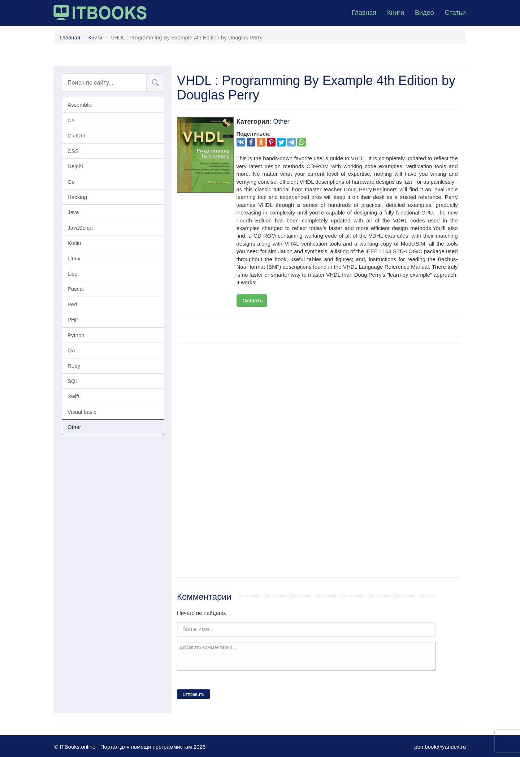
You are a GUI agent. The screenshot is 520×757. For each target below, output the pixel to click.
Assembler (80, 105)
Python (76, 335)
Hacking (77, 197)
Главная (363, 12)
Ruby (74, 366)
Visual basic (82, 412)
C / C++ (77, 135)
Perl (72, 304)
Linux (74, 258)
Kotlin (74, 243)
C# (71, 120)
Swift (73, 396)
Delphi (75, 166)
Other (74, 427)
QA (71, 350)
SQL (73, 381)
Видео (424, 12)
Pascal (76, 289)
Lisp (73, 274)
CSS (73, 151)
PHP (73, 319)
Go (71, 182)
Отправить (193, 694)
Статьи (455, 12)
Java (73, 212)
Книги (395, 12)
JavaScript (80, 228)
